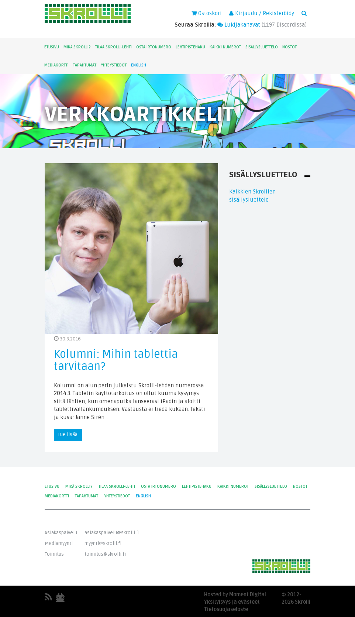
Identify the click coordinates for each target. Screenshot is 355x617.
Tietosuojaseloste (226, 609)
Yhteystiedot (114, 65)
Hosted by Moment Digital (235, 595)
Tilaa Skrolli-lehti (113, 47)
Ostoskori (207, 13)
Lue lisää (67, 435)
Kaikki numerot (225, 47)
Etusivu (51, 47)
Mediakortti (56, 65)
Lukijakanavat (238, 24)
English (138, 65)
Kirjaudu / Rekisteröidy (261, 13)
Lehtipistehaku (190, 47)
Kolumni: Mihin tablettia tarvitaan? (116, 360)
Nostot (289, 47)
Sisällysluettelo (261, 47)
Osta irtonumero (153, 47)
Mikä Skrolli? (77, 47)
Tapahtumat (84, 65)
